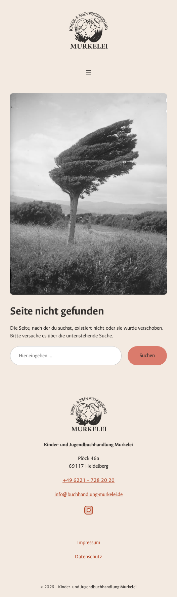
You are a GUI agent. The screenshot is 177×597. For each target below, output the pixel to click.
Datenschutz (88, 556)
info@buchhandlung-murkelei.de (88, 494)
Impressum (88, 542)
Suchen (147, 356)
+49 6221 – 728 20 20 (88, 480)
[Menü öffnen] (89, 73)
